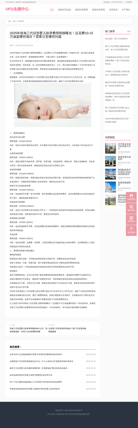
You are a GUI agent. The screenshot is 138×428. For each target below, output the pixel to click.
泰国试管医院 (98, 10)
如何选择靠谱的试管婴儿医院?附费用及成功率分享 (53, 375)
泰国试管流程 (64, 10)
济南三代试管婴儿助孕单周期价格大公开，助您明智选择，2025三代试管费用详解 (28, 330)
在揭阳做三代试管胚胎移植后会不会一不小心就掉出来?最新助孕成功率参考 (53, 361)
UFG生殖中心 (17, 9)
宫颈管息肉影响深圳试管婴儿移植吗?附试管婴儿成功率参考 (53, 389)
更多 (129, 31)
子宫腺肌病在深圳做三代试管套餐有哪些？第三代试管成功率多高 (117, 60)
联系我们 (129, 2)
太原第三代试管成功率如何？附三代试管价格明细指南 (67, 330)
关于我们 (126, 10)
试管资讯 (113, 10)
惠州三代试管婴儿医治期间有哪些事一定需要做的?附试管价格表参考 (53, 368)
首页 (52, 10)
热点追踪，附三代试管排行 (116, 39)
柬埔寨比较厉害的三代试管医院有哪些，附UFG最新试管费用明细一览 (117, 96)
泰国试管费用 (81, 10)
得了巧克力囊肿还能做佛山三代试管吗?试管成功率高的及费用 (53, 382)
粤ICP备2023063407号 (74, 410)
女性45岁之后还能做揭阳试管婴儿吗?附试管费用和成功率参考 (53, 354)
